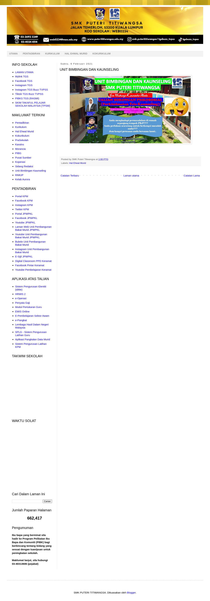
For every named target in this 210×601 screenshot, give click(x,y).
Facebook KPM (24, 200)
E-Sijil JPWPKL (24, 256)
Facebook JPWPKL (26, 218)
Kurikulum (21, 126)
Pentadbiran (22, 122)
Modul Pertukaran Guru (28, 307)
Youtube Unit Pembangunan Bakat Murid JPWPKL (31, 236)
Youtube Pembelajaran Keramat (33, 269)
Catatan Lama (192, 175)
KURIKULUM (52, 53)
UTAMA (13, 53)
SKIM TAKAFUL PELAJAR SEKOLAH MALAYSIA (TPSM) (32, 104)
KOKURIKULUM (102, 53)
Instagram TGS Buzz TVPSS (31, 89)
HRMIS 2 (20, 294)
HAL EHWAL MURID (76, 53)
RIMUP (19, 175)
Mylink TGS (21, 76)
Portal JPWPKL (24, 213)
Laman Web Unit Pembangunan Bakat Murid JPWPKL (33, 228)
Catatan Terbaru (70, 175)
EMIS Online (22, 311)
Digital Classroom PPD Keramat (33, 261)
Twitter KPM (22, 209)
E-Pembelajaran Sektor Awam (32, 315)
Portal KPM (21, 196)
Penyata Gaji (22, 302)
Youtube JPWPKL (25, 222)
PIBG (18, 153)
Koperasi (20, 161)
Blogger (131, 592)
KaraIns (19, 144)
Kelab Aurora (22, 179)
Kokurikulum (22, 135)
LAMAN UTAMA (24, 72)
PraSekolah (22, 140)
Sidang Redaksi (24, 166)
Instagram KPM (24, 205)
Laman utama (131, 175)
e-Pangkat (21, 320)
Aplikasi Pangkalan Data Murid (32, 339)
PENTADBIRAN (31, 53)
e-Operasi (20, 298)
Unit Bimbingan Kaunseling (30, 170)
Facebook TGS (23, 80)
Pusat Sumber (23, 157)
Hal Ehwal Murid (77, 163)
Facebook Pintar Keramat (29, 265)
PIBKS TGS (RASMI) (27, 98)
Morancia (20, 148)
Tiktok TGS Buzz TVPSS (29, 93)
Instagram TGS (23, 85)
